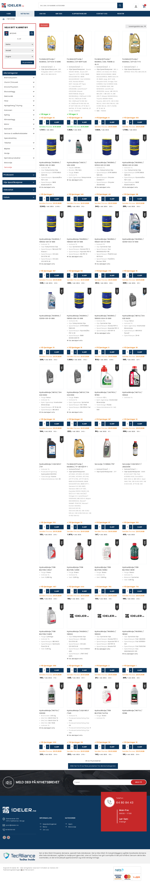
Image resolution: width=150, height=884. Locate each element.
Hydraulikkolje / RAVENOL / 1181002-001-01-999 (50, 241)
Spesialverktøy (10, 138)
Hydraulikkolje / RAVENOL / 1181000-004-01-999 (105, 318)
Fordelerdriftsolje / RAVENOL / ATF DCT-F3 (131, 60)
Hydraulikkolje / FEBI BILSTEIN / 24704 (103, 713)
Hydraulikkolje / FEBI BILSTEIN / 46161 (75, 570)
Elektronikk (8, 96)
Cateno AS (54, 870)
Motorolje (8, 163)
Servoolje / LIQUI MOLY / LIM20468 (131, 466)
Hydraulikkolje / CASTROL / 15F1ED (105, 394)
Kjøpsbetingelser (79, 14)
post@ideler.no (12, 827)
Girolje (7, 153)
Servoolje (8, 167)
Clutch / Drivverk (11, 82)
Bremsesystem (10, 77)
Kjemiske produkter (12, 158)
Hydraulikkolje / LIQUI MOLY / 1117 (50, 466)
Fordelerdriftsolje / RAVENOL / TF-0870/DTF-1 (77, 466)
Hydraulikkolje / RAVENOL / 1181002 (77, 634)
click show (17, 175)
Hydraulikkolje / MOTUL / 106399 (49, 713)
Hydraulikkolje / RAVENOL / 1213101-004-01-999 (133, 241)
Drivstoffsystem (11, 87)
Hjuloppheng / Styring (13, 105)
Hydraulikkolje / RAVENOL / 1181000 (105, 634)
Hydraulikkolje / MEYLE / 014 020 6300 (50, 394)
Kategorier (70, 820)
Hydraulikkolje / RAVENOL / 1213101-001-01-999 (50, 318)
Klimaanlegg (9, 119)
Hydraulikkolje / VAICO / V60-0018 (76, 164)
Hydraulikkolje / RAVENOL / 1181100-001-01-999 (133, 164)
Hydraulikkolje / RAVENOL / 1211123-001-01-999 (105, 164)
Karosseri (8, 110)
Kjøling (7, 115)
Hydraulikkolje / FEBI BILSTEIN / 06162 (103, 570)
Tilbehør (7, 143)
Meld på (138, 784)
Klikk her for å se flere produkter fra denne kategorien (93, 768)
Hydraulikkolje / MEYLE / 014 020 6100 (78, 394)
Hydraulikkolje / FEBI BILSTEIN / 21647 (47, 570)
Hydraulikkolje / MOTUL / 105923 (132, 394)
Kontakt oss (102, 14)
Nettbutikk (25, 14)
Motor (6, 124)
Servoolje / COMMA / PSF (105, 465)
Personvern (30, 872)
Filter (6, 101)
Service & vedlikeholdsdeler (16, 133)
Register (120, 14)
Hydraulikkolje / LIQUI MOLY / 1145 (78, 713)
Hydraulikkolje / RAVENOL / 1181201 (133, 634)
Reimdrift (8, 129)
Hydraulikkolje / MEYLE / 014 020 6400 (133, 318)
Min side (59, 14)
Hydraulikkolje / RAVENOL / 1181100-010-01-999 (50, 164)
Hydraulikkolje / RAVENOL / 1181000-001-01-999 (77, 241)
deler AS (15, 870)
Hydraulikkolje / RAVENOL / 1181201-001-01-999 (105, 241)
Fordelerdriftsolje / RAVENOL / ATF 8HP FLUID (77, 60)
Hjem (9, 14)
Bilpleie (7, 149)
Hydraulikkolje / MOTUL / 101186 (132, 713)
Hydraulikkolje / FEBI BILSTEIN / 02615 (47, 634)
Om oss (42, 14)
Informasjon (46, 820)
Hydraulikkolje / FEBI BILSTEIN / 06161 (130, 570)
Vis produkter (27, 62)
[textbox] (80, 5)
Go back (44, 25)
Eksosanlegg (9, 91)
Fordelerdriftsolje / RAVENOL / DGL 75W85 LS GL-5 (105, 62)
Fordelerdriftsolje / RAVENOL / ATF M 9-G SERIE (50, 60)
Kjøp (57, 122)
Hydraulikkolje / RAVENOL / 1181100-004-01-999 (77, 318)
